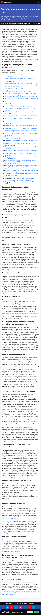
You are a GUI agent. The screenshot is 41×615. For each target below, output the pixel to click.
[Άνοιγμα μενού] (39, 2)
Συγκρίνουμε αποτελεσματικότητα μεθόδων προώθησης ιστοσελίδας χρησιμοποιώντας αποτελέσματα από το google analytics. (20, 108)
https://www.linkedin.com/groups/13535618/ (13, 500)
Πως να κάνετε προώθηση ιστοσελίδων (14, 75)
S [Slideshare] (33, 608)
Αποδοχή (36, 611)
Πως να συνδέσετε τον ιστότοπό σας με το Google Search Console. (21, 83)
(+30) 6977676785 (35, 23)
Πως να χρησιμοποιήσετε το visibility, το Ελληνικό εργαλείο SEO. (21, 96)
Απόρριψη (30, 611)
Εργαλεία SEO (8, 76)
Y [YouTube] (11, 608)
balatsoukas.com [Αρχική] (7, 2)
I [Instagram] (20, 608)
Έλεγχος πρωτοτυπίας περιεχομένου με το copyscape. (18, 91)
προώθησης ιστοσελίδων (8, 594)
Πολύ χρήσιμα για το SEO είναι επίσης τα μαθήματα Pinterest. (20, 160)
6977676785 (33, 603)
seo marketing (13, 177)
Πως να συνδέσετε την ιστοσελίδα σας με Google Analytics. (19, 78)
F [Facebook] (7, 608)
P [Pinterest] (29, 608)
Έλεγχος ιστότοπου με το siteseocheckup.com (16, 90)
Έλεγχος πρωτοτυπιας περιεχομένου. (14, 88)
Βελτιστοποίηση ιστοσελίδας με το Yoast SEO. (16, 105)
